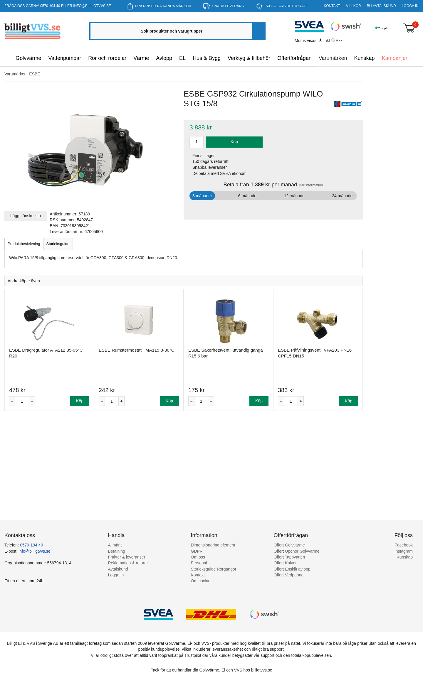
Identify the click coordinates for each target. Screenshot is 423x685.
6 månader (248, 195)
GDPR (197, 551)
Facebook (404, 545)
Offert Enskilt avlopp (292, 569)
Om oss (198, 557)
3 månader (202, 195)
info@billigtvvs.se (92, 6)
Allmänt (115, 545)
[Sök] (258, 31)
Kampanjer (394, 58)
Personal (199, 563)
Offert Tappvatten (289, 557)
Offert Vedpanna (289, 575)
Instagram (404, 551)
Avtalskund (118, 569)
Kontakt (332, 6)
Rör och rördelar (107, 58)
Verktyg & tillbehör (249, 58)
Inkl (326, 40)
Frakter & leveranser (126, 557)
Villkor (353, 6)
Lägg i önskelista (25, 215)
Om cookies (202, 580)
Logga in (410, 6)
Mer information (310, 185)
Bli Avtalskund (381, 6)
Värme (141, 58)
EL (182, 58)
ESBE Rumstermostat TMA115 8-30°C (136, 349)
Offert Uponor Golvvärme (297, 551)
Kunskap (364, 58)
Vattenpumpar (64, 58)
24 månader (343, 195)
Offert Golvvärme (289, 545)
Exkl (339, 40)
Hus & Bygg (207, 58)
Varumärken (333, 58)
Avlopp (164, 58)
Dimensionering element (213, 545)
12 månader (295, 195)
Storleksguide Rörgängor (213, 569)
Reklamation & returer (128, 563)
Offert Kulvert (286, 563)
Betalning (116, 551)
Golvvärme (28, 58)
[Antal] (22, 401)
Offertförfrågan (294, 58)
